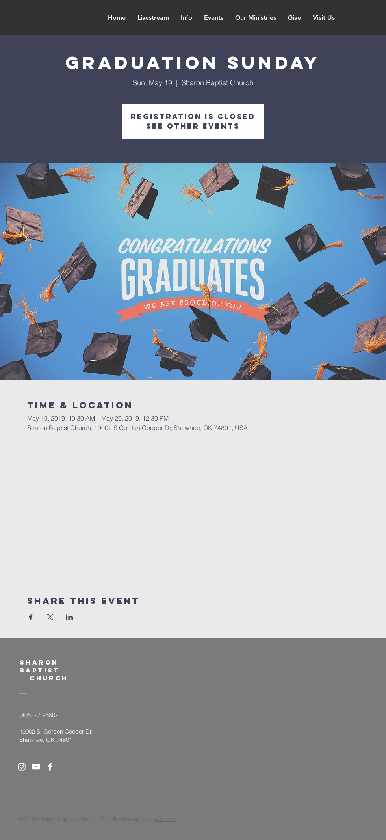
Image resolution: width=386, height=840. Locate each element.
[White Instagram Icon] (22, 767)
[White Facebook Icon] (50, 767)
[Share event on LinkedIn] (69, 617)
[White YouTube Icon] (36, 767)
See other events (193, 125)
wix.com (165, 819)
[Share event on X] (50, 617)
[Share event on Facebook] (31, 617)
